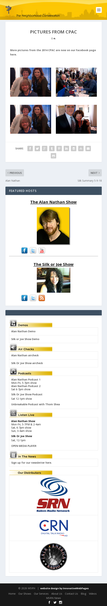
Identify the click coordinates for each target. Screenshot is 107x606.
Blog (83, 593)
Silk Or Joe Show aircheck (27, 363)
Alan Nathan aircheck (25, 355)
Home (12, 593)
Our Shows (24, 593)
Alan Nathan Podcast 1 (25, 379)
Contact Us (71, 593)
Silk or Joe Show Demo (25, 339)
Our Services (41, 593)
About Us (56, 593)
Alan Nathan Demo (23, 331)
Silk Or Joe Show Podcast (26, 394)
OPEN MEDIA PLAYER (23, 446)
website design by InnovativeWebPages (64, 588)
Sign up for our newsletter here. (31, 462)
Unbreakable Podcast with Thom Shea (35, 404)
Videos (93, 593)
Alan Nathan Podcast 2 (25, 386)
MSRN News (53, 598)
